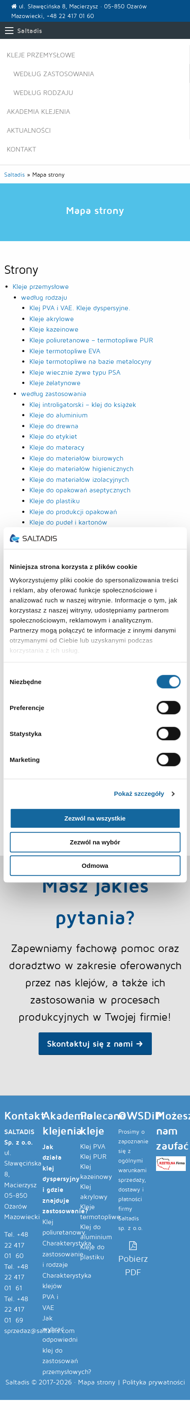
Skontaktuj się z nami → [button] (95, 1043)
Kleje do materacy (56, 447)
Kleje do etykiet (53, 436)
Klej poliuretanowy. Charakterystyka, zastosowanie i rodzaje (68, 1243)
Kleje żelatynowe (55, 383)
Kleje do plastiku (54, 501)
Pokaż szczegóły (139, 793)
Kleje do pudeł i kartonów (68, 522)
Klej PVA (92, 1146)
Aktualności (29, 130)
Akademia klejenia (38, 112)
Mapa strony (96, 1382)
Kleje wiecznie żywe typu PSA (74, 372)
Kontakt (21, 149)
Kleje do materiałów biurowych (76, 458)
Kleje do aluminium (58, 415)
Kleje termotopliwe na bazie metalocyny (90, 361)
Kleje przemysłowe (41, 55)
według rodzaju (43, 93)
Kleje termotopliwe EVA (64, 351)
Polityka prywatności (153, 1382)
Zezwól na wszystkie (95, 818)
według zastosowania (53, 74)
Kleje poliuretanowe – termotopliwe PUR (91, 340)
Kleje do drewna (53, 426)
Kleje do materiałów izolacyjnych (79, 480)
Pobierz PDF (133, 1259)
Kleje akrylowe (51, 319)
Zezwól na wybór (95, 842)
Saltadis (29, 30)
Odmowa (95, 866)
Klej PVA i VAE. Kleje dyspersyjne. (79, 308)
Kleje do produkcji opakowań (73, 512)
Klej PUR (93, 1156)
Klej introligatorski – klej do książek (82, 405)
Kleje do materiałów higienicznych (81, 469)
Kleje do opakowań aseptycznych (79, 490)
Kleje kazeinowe (53, 329)
